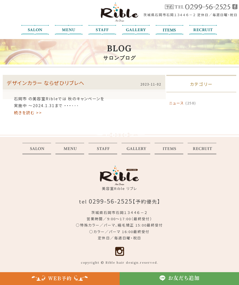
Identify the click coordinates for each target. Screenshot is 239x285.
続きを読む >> (28, 113)
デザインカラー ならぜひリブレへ (45, 83)
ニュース (176, 103)
